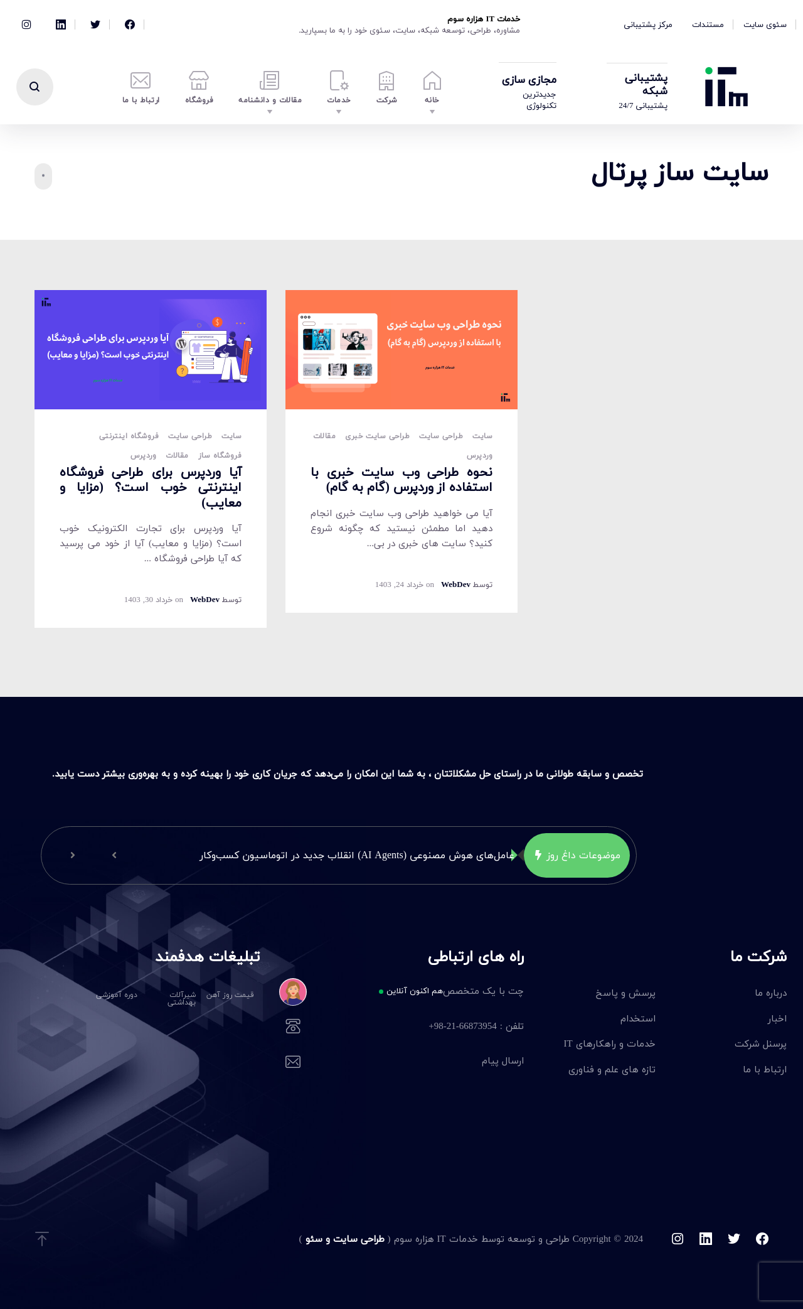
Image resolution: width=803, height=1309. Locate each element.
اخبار (777, 1018)
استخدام (638, 1018)
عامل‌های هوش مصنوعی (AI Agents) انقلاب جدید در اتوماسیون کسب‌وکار (356, 855)
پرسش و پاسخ (626, 992)
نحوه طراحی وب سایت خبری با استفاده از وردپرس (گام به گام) (401, 479)
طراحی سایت (190, 436)
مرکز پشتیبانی (648, 24)
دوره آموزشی (116, 994)
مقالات (177, 456)
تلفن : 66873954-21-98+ (419, 1027)
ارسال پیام (419, 1062)
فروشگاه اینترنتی (129, 436)
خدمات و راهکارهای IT (609, 1043)
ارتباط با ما (141, 88)
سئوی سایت (765, 24)
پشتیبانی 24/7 (643, 105)
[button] (114, 855)
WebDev (205, 599)
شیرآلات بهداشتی (182, 998)
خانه (432, 88)
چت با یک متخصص (419, 992)
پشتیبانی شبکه (646, 84)
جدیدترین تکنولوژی (539, 99)
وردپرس (143, 456)
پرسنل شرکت (761, 1043)
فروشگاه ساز (220, 456)
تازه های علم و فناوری (612, 1069)
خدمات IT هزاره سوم (483, 18)
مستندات (708, 24)
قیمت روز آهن (230, 994)
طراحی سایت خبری (377, 436)
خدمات (339, 88)
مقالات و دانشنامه (270, 88)
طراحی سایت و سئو (343, 1239)
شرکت (386, 88)
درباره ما (771, 992)
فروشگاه (199, 88)
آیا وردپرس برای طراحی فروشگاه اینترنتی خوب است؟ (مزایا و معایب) (151, 487)
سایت (231, 436)
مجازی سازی (529, 79)
